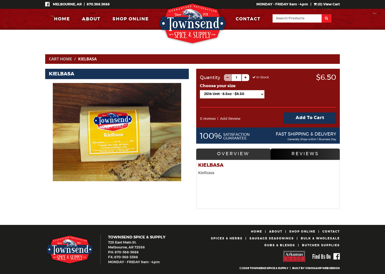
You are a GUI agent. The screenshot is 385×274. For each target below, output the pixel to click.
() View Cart (327, 4)
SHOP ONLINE (130, 19)
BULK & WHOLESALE (320, 238)
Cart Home (60, 59)
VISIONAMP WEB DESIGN (322, 268)
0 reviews (208, 119)
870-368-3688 (127, 252)
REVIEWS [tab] (305, 154)
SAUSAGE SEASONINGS (271, 238)
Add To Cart (310, 118)
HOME (62, 19)
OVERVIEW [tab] (233, 154)
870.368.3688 (98, 4)
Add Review (230, 119)
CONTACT (248, 19)
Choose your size (217, 86)
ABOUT (91, 19)
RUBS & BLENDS (279, 245)
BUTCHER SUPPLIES (321, 245)
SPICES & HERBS (227, 238)
